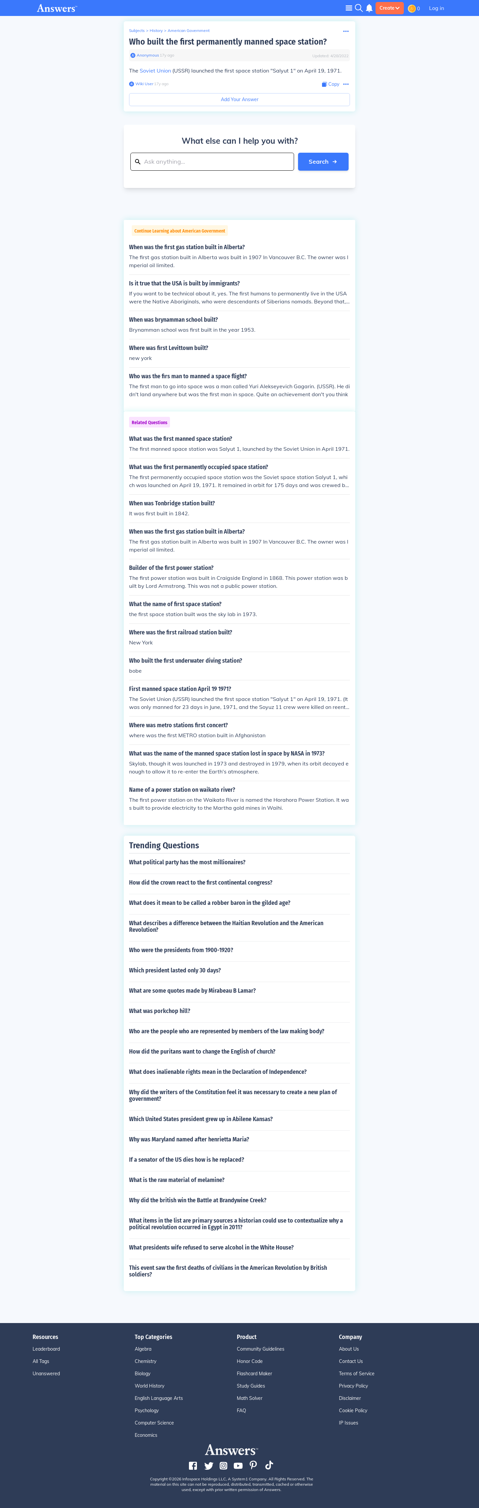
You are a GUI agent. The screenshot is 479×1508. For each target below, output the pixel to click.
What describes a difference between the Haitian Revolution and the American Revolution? (226, 926)
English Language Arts (159, 1398)
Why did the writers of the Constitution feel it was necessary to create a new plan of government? (233, 1095)
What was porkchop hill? (159, 1011)
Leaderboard (46, 1349)
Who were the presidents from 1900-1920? (181, 950)
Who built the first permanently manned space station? (228, 42)
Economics (146, 1435)
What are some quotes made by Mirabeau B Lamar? (192, 990)
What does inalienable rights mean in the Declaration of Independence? (218, 1072)
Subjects (137, 30)
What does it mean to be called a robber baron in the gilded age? (209, 903)
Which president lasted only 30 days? (175, 970)
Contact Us (351, 1361)
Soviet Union (155, 70)
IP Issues (348, 1423)
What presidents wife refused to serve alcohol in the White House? (211, 1247)
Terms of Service (357, 1374)
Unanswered (46, 1374)
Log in (436, 8)
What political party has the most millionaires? (187, 862)
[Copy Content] (330, 84)
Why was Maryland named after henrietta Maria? (189, 1139)
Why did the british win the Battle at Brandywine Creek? (197, 1200)
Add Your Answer (239, 99)
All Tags (41, 1361)
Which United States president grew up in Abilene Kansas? (201, 1119)
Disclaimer (350, 1398)
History (156, 30)
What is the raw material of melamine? (177, 1180)
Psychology (147, 1411)
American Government (189, 30)
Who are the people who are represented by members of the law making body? (226, 1031)
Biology (142, 1374)
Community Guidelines (260, 1349)
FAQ (241, 1411)
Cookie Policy (353, 1411)
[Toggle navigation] (349, 7)
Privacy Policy (353, 1386)
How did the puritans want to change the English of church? (202, 1051)
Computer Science (154, 1423)
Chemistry (145, 1361)
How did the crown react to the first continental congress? (200, 882)
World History (149, 1386)
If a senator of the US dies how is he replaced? (186, 1159)
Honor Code (250, 1361)
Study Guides (251, 1386)
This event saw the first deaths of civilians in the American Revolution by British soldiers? (228, 1271)
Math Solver (249, 1398)
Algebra (143, 1349)
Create (390, 8)
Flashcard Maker (254, 1374)
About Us (349, 1349)
